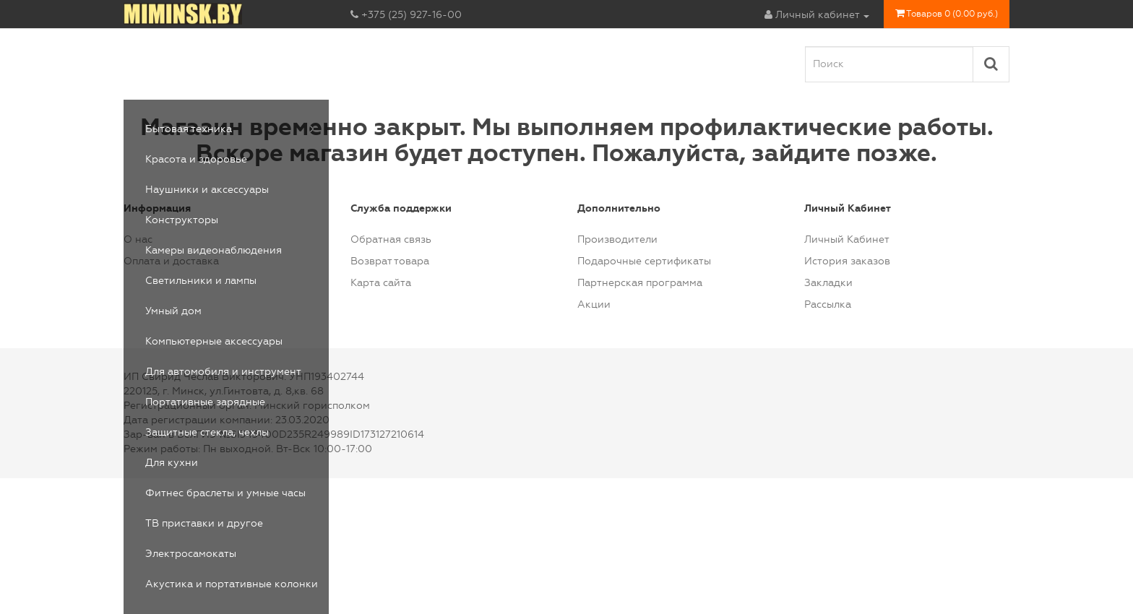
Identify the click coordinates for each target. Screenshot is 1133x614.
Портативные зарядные (205, 402)
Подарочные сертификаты (644, 261)
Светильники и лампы (201, 280)
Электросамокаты (190, 554)
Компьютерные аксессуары (214, 341)
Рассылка (827, 304)
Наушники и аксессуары (207, 189)
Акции (594, 304)
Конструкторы (181, 220)
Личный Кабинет (846, 239)
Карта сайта (380, 283)
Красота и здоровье (196, 159)
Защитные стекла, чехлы (207, 432)
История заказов (847, 261)
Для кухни (171, 463)
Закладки (828, 283)
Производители (617, 239)
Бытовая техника (188, 129)
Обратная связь (390, 239)
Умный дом (173, 311)
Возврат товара (389, 261)
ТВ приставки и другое (204, 523)
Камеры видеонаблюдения (213, 250)
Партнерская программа (639, 283)
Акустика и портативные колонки (231, 584)
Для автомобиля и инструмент (223, 372)
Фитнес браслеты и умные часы (225, 493)
